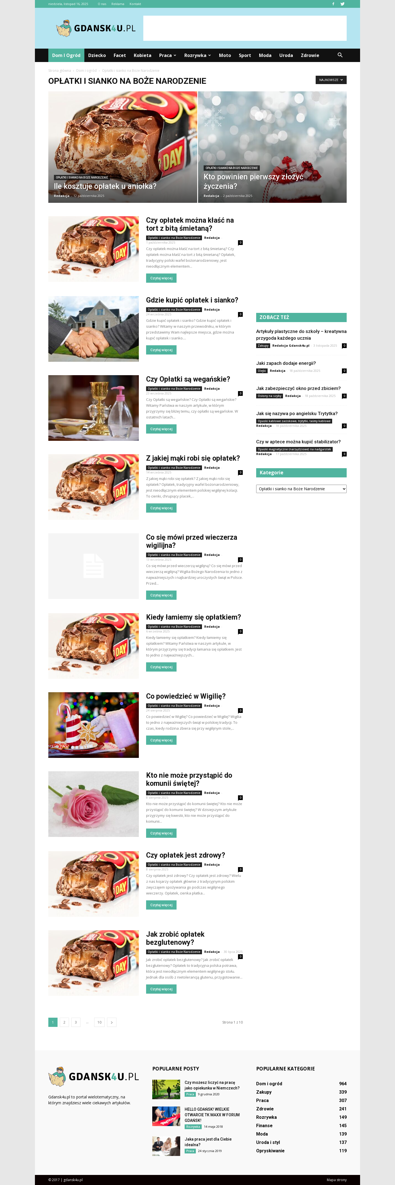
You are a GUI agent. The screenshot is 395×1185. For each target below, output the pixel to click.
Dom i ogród (66, 55)
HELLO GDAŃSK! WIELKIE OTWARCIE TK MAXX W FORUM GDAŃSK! (212, 1115)
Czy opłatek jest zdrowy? (185, 855)
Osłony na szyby (269, 396)
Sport (245, 55)
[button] (340, 55)
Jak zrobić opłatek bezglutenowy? (175, 938)
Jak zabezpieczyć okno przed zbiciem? (298, 388)
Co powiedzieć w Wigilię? (186, 696)
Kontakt (135, 4)
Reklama (117, 4)
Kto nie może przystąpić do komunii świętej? (189, 779)
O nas (102, 4)
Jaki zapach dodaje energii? (286, 363)
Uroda (286, 55)
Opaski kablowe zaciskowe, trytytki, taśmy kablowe (294, 421)
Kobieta (142, 55)
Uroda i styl (268, 1142)
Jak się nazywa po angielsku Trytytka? (297, 413)
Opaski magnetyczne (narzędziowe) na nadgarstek (294, 449)
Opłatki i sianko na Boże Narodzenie (82, 177)
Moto (225, 55)
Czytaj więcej (161, 278)
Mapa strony (337, 1179)
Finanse (264, 1125)
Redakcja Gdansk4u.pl (291, 345)
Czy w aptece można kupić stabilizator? (298, 441)
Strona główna (59, 70)
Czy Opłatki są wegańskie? (188, 379)
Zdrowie (310, 55)
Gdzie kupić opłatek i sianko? (192, 300)
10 (99, 1022)
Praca (167, 55)
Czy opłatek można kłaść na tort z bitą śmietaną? (190, 224)
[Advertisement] (245, 28)
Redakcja (62, 196)
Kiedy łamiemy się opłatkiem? (193, 617)
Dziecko (97, 55)
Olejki (262, 371)
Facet (120, 55)
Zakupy (263, 346)
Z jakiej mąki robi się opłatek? (193, 458)
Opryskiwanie (270, 1150)
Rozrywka (197, 55)
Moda (265, 55)
